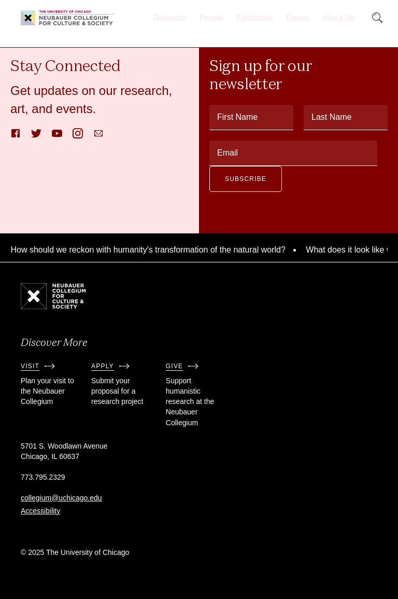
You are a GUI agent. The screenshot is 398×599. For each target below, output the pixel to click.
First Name (237, 117)
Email (227, 152)
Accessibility (40, 511)
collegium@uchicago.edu (61, 498)
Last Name (331, 117)
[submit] (377, 18)
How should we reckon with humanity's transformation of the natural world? (150, 249)
